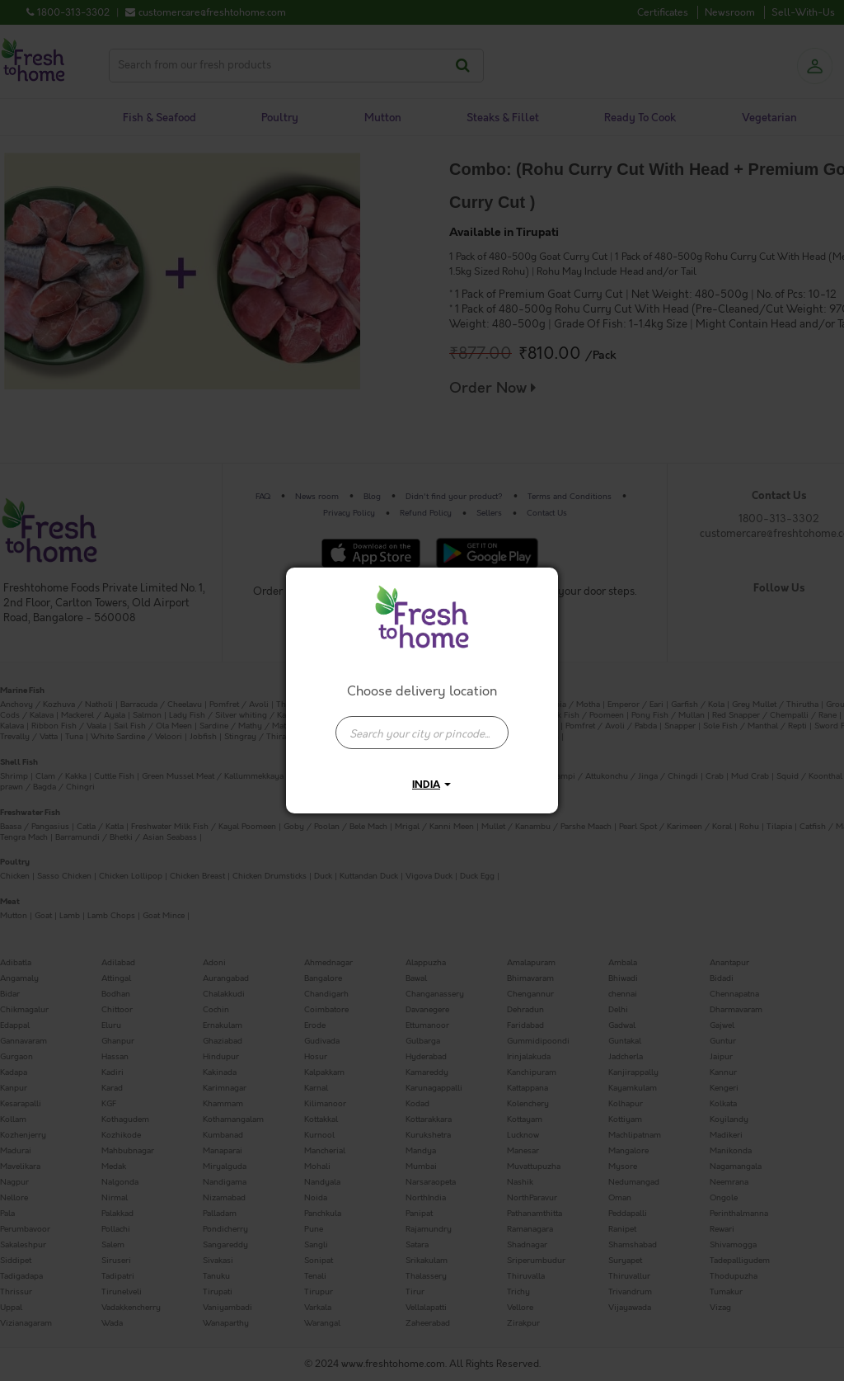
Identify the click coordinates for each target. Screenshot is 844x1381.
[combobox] (422, 724)
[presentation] (422, 732)
